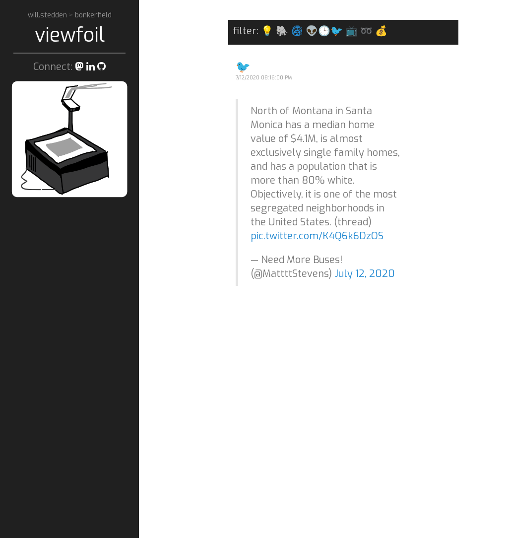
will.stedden (48, 15)
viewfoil (70, 35)
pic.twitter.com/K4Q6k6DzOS (317, 236)
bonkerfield (93, 15)
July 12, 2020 (364, 273)
